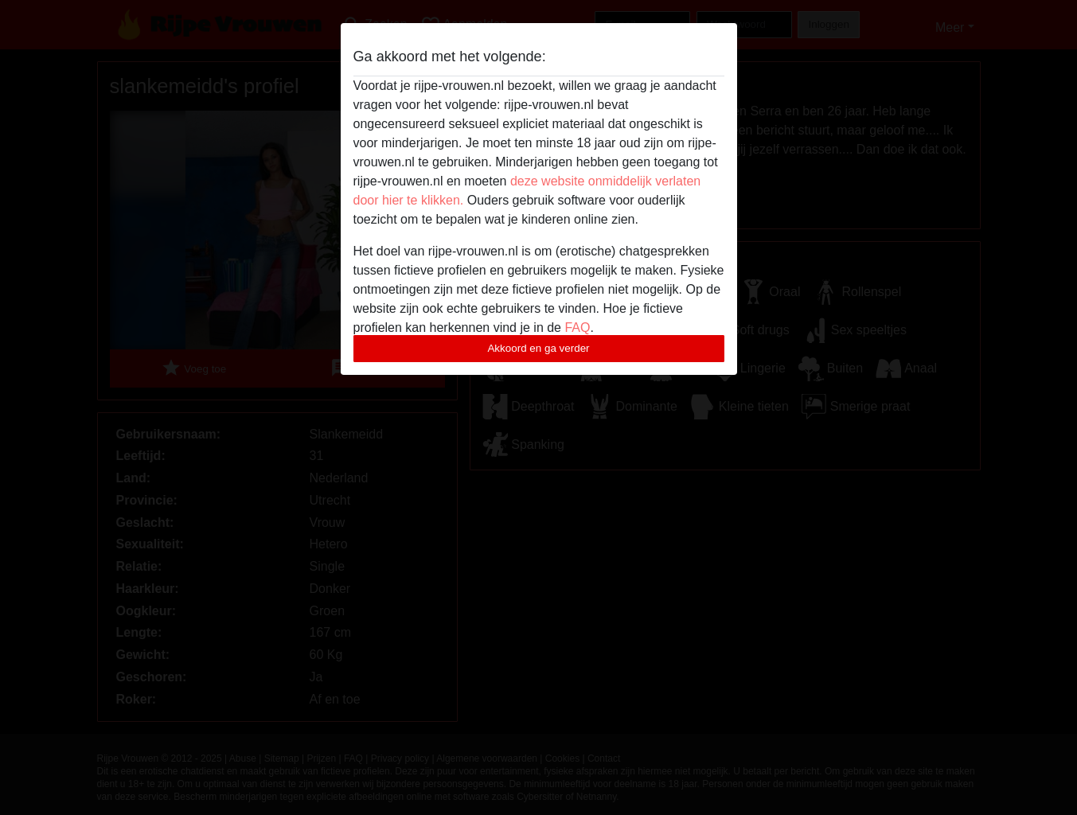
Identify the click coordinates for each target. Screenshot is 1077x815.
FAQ (577, 327)
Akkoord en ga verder (538, 348)
